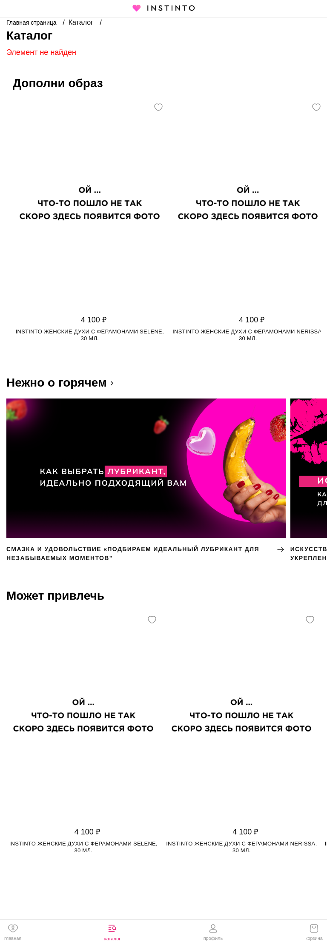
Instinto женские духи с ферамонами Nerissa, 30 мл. (247, 335)
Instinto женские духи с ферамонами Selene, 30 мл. (90, 335)
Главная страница (32, 22)
